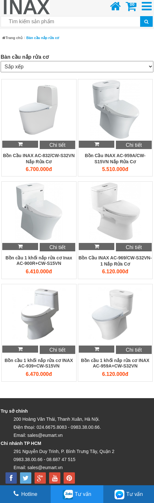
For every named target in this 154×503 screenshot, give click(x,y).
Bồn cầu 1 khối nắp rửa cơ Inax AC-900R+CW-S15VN (38, 260)
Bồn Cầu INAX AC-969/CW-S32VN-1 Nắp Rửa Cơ (115, 261)
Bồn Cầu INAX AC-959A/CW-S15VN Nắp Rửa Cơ (115, 158)
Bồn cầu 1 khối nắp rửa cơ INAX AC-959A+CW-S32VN (115, 363)
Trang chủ (12, 38)
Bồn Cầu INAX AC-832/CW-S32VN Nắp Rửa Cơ (39, 158)
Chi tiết (57, 145)
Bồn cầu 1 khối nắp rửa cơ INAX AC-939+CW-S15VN (39, 363)
